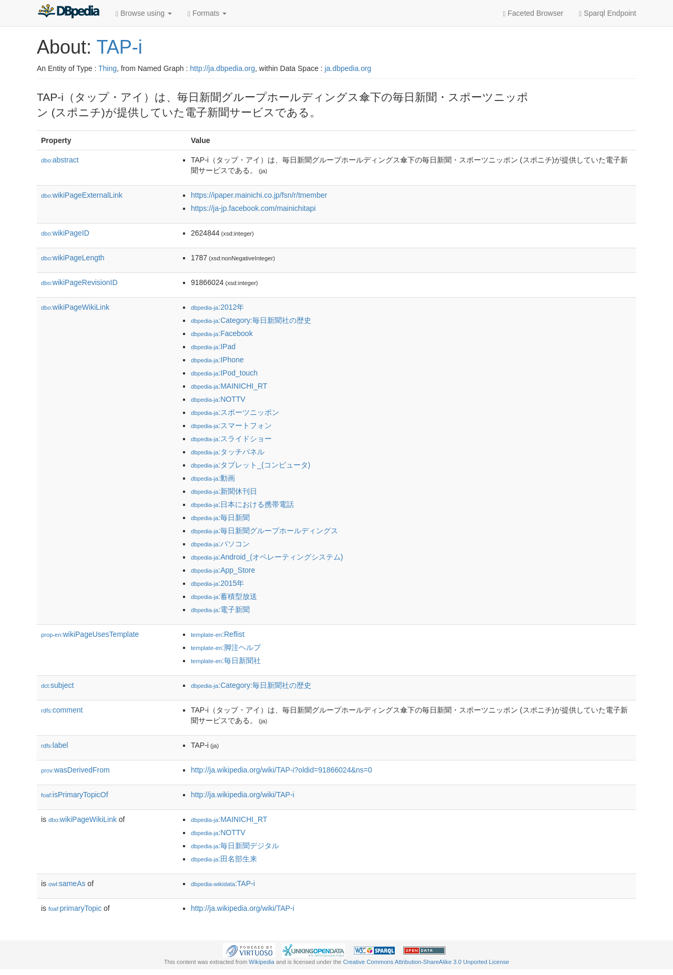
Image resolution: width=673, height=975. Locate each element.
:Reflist (217, 634)
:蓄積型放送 (224, 596)
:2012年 (217, 307)
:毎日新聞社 (226, 660)
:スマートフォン (231, 425)
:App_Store (223, 570)
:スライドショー (231, 438)
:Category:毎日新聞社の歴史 (251, 320)
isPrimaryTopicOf (74, 794)
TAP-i (119, 47)
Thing (107, 68)
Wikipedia (261, 962)
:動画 (213, 478)
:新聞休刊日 (224, 491)
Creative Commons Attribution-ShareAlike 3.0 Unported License (426, 962)
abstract (60, 160)
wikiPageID (65, 233)
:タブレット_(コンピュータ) (250, 465)
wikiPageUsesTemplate (90, 634)
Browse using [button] (144, 13)
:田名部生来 (224, 859)
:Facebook (222, 333)
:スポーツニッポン (235, 412)
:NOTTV (218, 399)
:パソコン (220, 544)
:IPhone (217, 360)
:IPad (213, 346)
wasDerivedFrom (75, 770)
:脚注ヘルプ (226, 647)
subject (57, 685)
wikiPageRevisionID (79, 282)
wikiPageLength (73, 257)
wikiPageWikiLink (75, 307)
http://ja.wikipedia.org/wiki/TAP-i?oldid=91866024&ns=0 (281, 770)
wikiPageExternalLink (82, 195)
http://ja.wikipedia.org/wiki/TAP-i (242, 794)
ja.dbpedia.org (347, 68)
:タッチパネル (227, 452)
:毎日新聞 (220, 517)
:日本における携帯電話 (242, 504)
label (54, 745)
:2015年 (217, 583)
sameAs (66, 883)
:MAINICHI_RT (229, 386)
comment (62, 710)
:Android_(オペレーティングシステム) (267, 557)
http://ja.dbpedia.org (222, 68)
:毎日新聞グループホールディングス (264, 530)
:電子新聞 (220, 609)
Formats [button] (207, 13)
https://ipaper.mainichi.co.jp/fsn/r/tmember (259, 195)
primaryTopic (74, 908)
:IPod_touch (224, 373)
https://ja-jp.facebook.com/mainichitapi (253, 208)
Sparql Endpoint (607, 13)
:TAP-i (223, 883)
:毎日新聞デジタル (235, 845)
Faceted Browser (533, 13)
